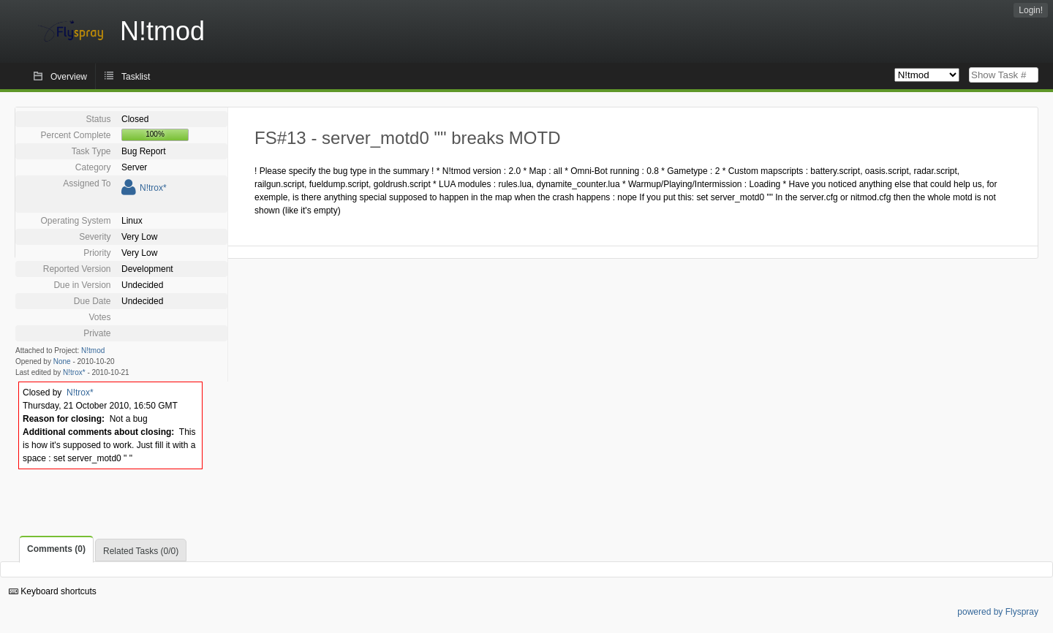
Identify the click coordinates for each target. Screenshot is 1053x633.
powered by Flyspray (997, 612)
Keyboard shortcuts (53, 591)
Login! (1031, 10)
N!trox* (153, 188)
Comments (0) (56, 549)
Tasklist (135, 77)
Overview (68, 77)
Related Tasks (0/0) (140, 551)
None (62, 361)
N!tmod (93, 350)
